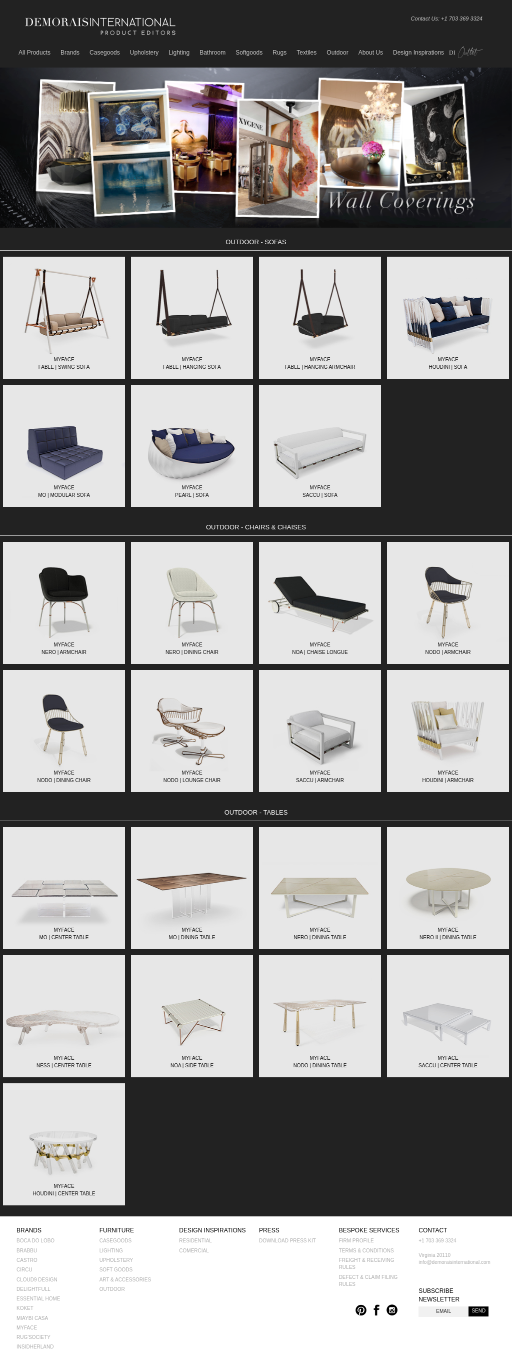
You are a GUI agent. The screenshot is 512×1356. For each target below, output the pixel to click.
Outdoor (337, 52)
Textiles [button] (306, 52)
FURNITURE (117, 1230)
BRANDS (29, 1230)
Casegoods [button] (105, 52)
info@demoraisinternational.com (454, 1262)
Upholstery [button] (144, 52)
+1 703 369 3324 (437, 1240)
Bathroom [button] (213, 52)
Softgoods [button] (249, 52)
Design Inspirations (418, 52)
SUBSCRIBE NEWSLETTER (439, 1295)
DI (464, 53)
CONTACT (432, 1230)
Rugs (279, 52)
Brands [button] (70, 52)
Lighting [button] (179, 52)
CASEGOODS (116, 1240)
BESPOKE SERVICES (369, 1230)
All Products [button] (34, 52)
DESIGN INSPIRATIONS (212, 1230)
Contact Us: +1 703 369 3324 (446, 19)
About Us (370, 52)
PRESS (269, 1230)
